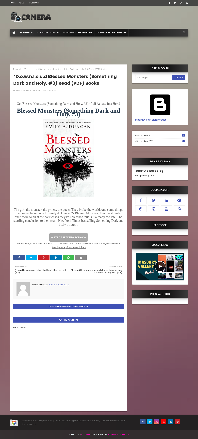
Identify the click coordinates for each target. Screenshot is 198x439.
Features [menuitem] (25, 32)
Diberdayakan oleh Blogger (160, 118)
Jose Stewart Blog (25, 90)
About (22, 2)
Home (13, 2)
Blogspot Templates (118, 434)
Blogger (86, 434)
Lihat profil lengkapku (145, 175)
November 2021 (160, 141)
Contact (34, 2)
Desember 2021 (160, 135)
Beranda (17, 69)
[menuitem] (14, 33)
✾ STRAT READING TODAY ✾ (68, 237)
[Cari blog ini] (153, 77)
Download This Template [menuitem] (77, 32)
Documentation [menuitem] (47, 32)
